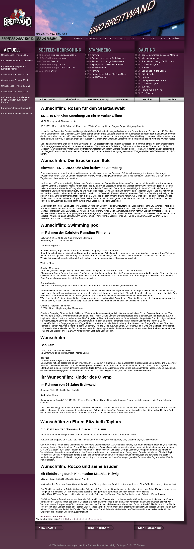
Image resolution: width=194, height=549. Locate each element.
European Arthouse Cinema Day (16, 108)
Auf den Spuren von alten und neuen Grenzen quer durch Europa (15, 100)
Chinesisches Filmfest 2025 (14, 55)
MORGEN (91, 38)
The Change (148, 93)
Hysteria (146, 77)
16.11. (142, 38)
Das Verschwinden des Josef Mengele (160, 55)
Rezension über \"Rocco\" (53, 516)
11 (80, 519)
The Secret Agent (150, 64)
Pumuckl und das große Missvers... (109, 58)
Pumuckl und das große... (59, 55)
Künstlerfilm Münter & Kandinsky (17, 60)
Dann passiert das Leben (154, 71)
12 (83, 519)
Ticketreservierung (97, 99)
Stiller (53, 64)
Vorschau (174, 38)
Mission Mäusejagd (151, 58)
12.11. (103, 38)
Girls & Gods (148, 74)
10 (77, 519)
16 (95, 519)
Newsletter (122, 99)
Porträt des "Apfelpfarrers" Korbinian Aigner (13, 67)
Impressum (77, 545)
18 (101, 519)
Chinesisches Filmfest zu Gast (15, 86)
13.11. (113, 38)
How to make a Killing (152, 90)
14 (89, 519)
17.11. (152, 38)
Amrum (54, 58)
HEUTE (78, 38)
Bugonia (146, 67)
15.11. (133, 38)
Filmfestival (72, 99)
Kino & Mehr (47, 99)
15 (92, 519)
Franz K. (50, 61)
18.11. (162, 38)
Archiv (172, 99)
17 (98, 519)
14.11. (123, 38)
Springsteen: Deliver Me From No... (109, 64)
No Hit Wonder (99, 67)
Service (147, 99)
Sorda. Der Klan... (59, 67)
